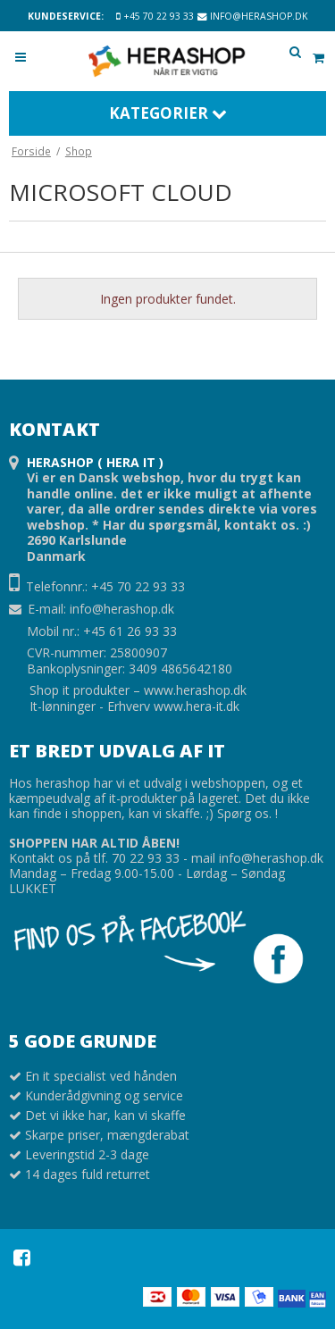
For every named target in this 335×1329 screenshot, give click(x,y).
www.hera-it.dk (196, 706)
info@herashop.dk (252, 16)
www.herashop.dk (195, 689)
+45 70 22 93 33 (155, 16)
